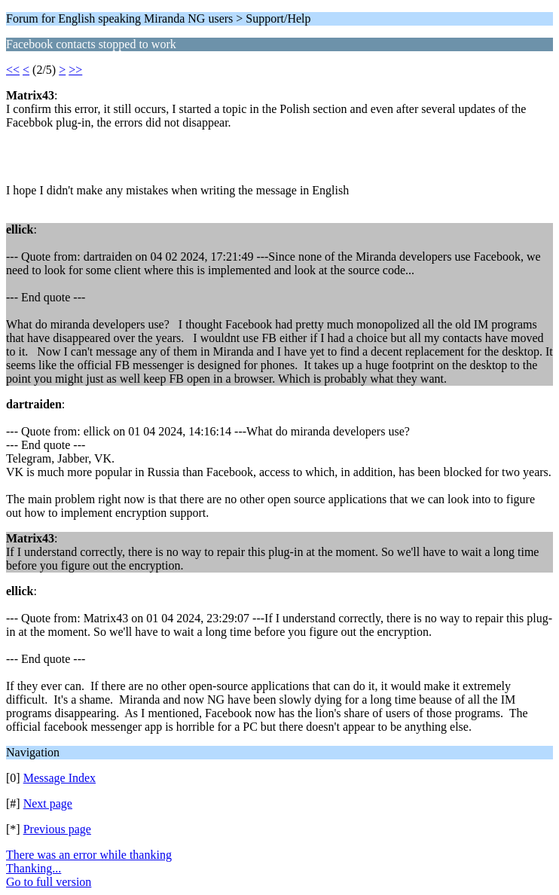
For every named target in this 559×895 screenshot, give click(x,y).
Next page (47, 803)
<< (13, 69)
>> (75, 69)
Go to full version (48, 881)
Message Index (59, 777)
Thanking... (33, 868)
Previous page (57, 829)
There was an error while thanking (89, 854)
